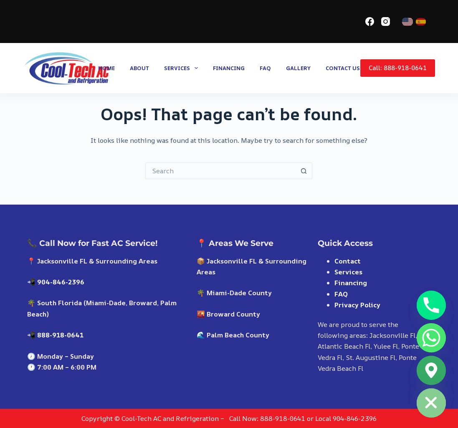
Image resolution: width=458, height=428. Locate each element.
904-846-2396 (60, 281)
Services (182, 68)
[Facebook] (369, 21)
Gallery (298, 68)
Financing (229, 68)
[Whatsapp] (431, 337)
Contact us (343, 68)
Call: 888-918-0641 (398, 67)
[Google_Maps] (431, 370)
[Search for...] (220, 170)
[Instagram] (385, 21)
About (139, 68)
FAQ (265, 68)
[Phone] (431, 305)
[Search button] (304, 170)
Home (106, 68)
